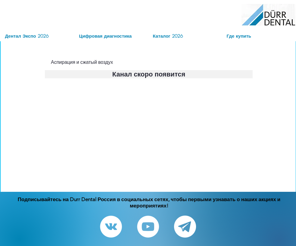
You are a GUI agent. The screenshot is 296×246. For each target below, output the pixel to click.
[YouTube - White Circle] (148, 227)
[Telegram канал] (185, 227)
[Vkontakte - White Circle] (111, 227)
